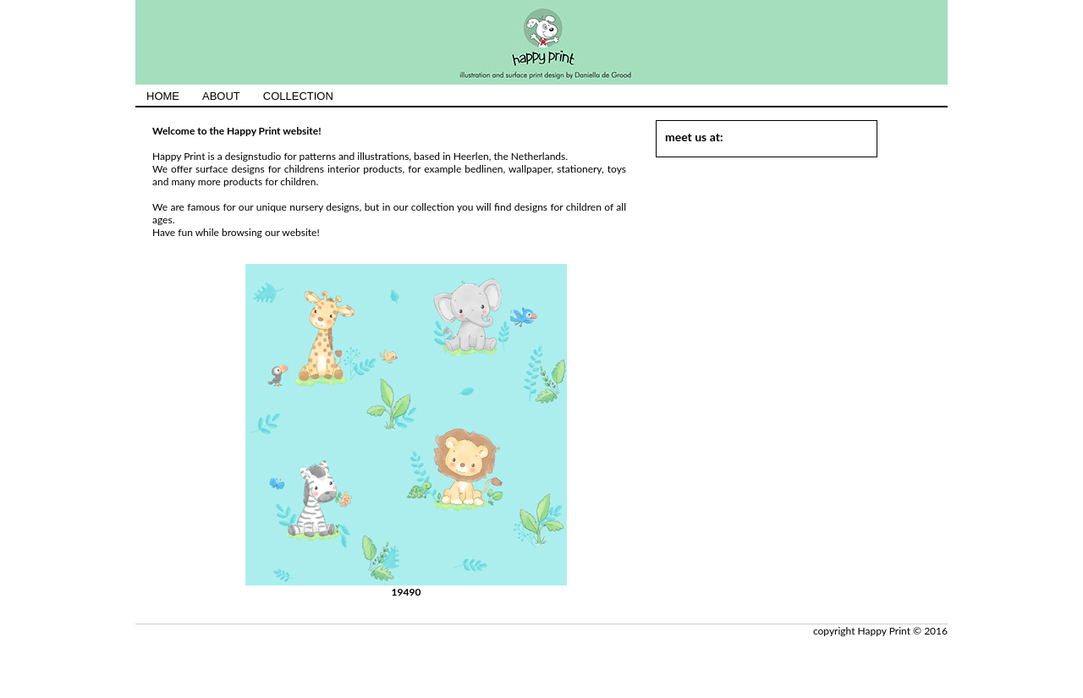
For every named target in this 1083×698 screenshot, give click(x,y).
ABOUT (221, 96)
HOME (162, 96)
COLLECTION (298, 96)
